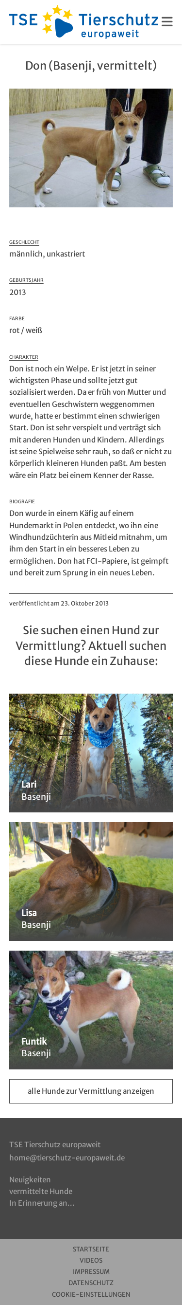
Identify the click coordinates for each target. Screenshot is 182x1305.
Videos (91, 1260)
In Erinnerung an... (42, 1203)
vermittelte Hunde (40, 1191)
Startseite (91, 1249)
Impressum (91, 1272)
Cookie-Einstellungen (91, 1294)
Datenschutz (91, 1283)
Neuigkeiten (30, 1179)
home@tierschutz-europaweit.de (67, 1157)
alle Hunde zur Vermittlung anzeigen (91, 1091)
